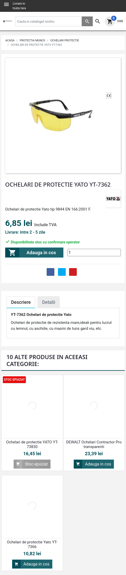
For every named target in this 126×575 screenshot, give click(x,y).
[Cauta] (54, 21)
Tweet (62, 272)
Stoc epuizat (31, 464)
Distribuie (50, 272)
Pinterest (73, 272)
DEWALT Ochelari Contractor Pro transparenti (94, 444)
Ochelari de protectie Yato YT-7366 (32, 544)
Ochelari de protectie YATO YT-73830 (32, 444)
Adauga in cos (30, 252)
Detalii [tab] (48, 302)
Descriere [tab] (21, 302)
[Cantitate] (94, 252)
